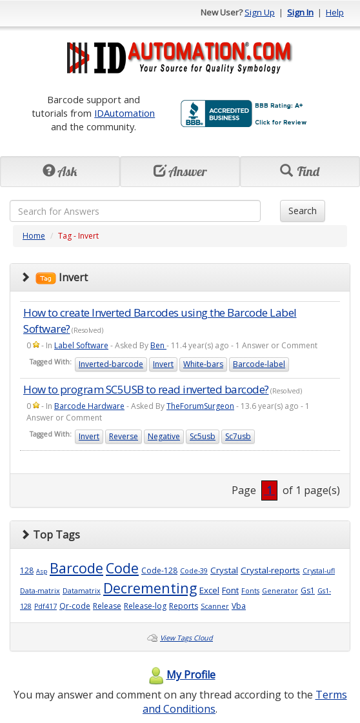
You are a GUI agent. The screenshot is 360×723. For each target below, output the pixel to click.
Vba (239, 605)
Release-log (145, 605)
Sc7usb (238, 436)
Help (335, 12)
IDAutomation (124, 112)
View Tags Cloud (186, 637)
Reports (183, 605)
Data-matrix (40, 590)
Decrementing (150, 588)
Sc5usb (202, 436)
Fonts (250, 590)
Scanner (215, 606)
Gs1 (308, 590)
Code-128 (159, 570)
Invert (163, 364)
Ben (158, 345)
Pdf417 (45, 606)
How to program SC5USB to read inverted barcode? (146, 389)
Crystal (224, 570)
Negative (164, 436)
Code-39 (194, 570)
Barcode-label (259, 364)
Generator (280, 590)
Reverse (123, 436)
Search (302, 210)
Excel (209, 590)
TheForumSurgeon (200, 406)
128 (27, 570)
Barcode (76, 568)
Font (230, 590)
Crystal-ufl (319, 570)
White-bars (203, 364)
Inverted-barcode (111, 364)
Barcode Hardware (89, 406)
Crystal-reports (270, 570)
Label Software (81, 345)
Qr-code (74, 605)
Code (122, 568)
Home (34, 235)
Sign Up (260, 12)
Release (107, 605)
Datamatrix (82, 590)
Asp (41, 571)
